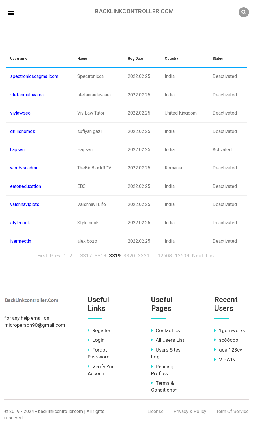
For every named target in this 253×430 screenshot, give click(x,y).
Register (99, 330)
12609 (182, 256)
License (155, 411)
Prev (55, 256)
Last (211, 256)
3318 (100, 256)
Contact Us (165, 330)
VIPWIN (224, 359)
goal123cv (228, 350)
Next (197, 256)
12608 (165, 256)
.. (76, 256)
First (42, 256)
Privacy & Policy (189, 411)
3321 (143, 256)
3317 (86, 256)
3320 (129, 256)
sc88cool (226, 340)
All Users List (167, 340)
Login (96, 340)
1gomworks (229, 330)
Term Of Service (232, 411)
